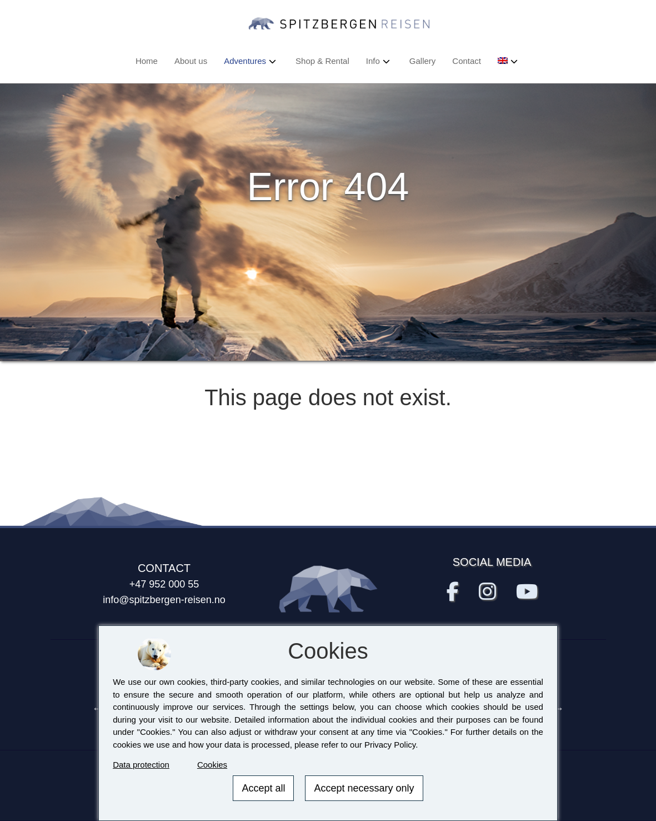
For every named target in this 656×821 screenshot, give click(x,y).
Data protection (141, 764)
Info (373, 61)
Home (147, 61)
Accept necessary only (364, 788)
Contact (466, 61)
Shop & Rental (322, 61)
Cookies (212, 764)
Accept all (263, 788)
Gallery (422, 61)
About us (190, 61)
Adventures (245, 61)
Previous (97, 708)
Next (558, 708)
